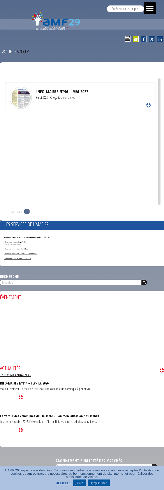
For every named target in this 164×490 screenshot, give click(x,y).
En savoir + (63, 482)
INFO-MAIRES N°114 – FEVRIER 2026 (24, 383)
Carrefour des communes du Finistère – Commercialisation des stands (49, 416)
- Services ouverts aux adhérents (17, 258)
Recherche (9, 276)
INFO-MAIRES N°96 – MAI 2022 (62, 92)
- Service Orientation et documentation (20, 254)
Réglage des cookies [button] (98, 483)
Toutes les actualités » (15, 375)
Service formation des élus (16, 249)
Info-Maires (68, 97)
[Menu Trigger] (150, 8)
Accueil (8, 51)
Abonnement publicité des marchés (89, 460)
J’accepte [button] (79, 483)
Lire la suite (148, 105)
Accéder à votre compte (125, 9)
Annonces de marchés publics (13, 244)
